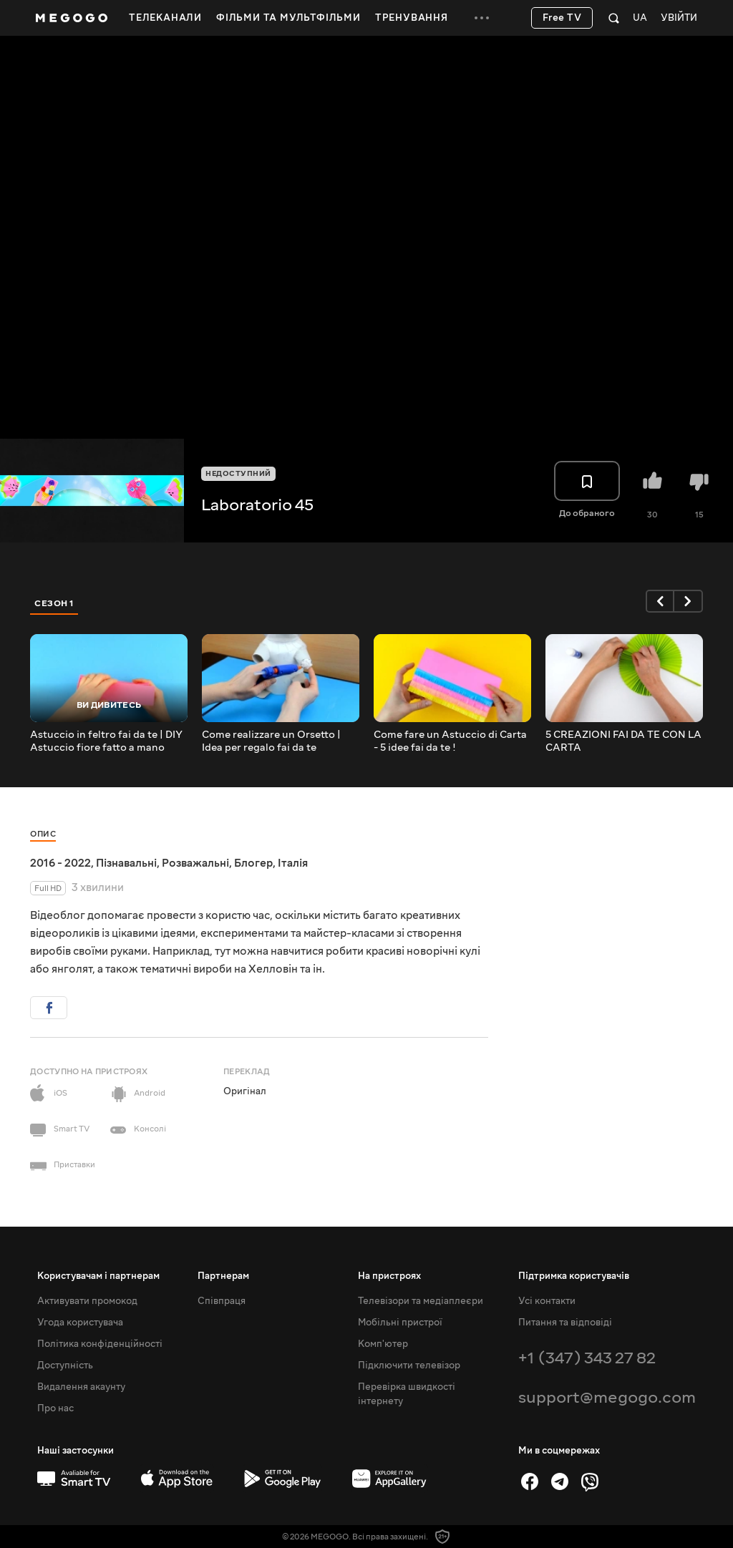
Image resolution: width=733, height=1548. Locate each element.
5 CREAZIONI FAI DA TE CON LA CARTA (623, 741)
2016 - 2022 (60, 863)
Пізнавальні (126, 863)
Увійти (679, 18)
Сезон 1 (54, 603)
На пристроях (389, 1276)
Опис (43, 834)
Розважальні (195, 863)
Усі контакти (547, 1301)
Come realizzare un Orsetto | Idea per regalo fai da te (271, 741)
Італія (293, 863)
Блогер (253, 863)
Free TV (562, 17)
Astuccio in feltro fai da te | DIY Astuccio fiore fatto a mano (106, 741)
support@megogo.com (607, 1397)
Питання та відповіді (565, 1322)
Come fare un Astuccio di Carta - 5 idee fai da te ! (450, 741)
